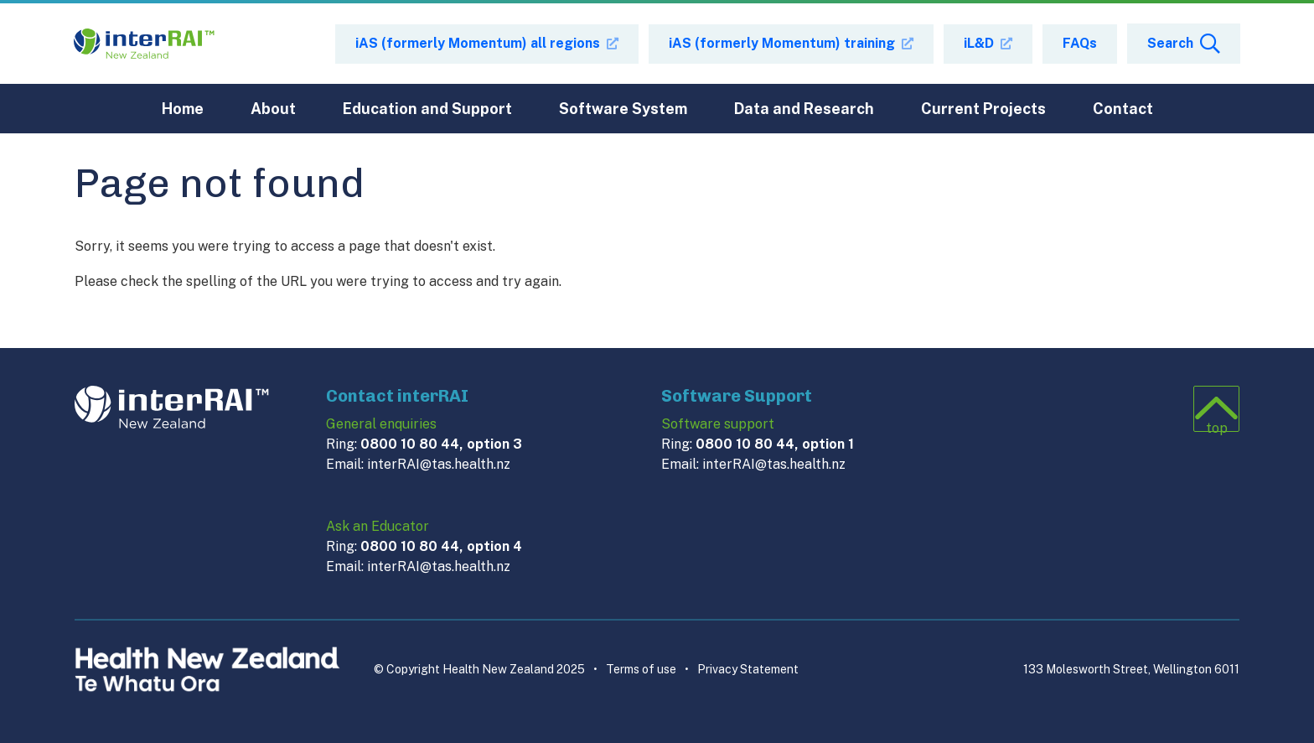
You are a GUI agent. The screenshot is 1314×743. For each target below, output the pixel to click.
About (273, 108)
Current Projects (983, 108)
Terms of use (634, 669)
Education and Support (427, 108)
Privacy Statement (742, 669)
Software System (623, 108)
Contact (1123, 108)
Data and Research (804, 108)
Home (183, 108)
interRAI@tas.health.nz (438, 464)
